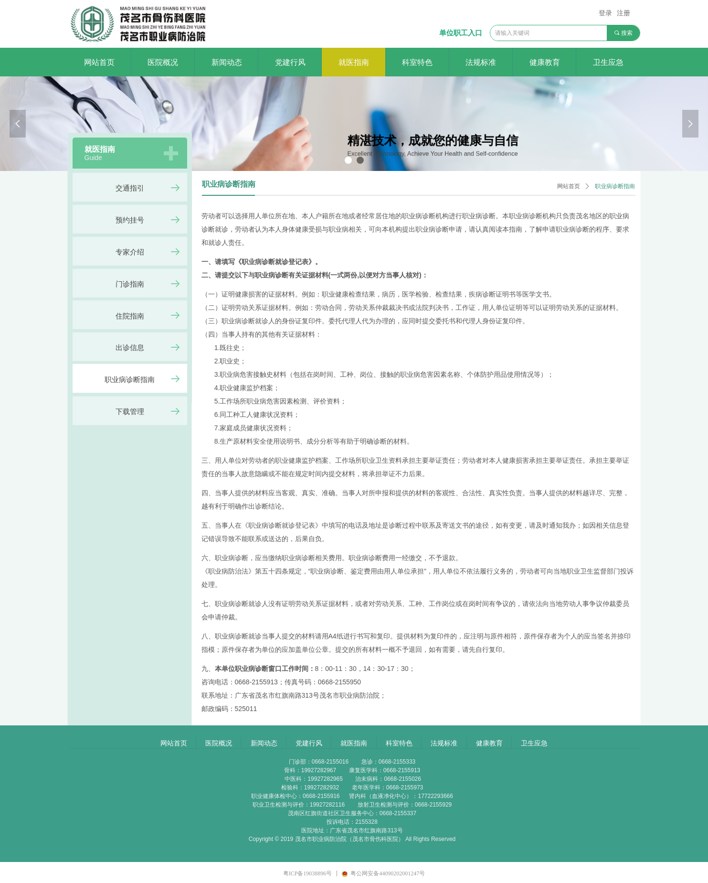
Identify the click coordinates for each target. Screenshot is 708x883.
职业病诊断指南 (615, 186)
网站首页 (568, 186)
